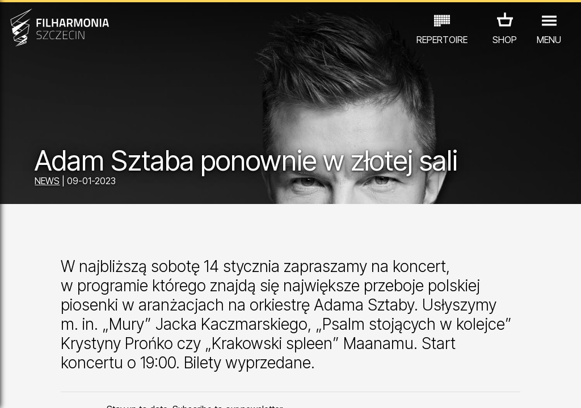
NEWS (47, 180)
